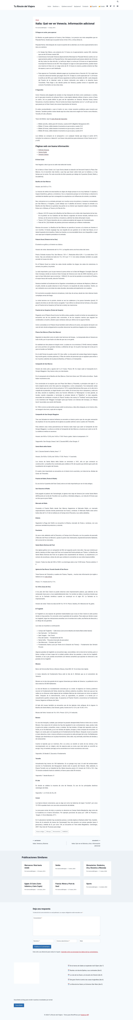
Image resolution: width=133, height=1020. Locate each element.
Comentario (38, 918)
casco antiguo (40, 831)
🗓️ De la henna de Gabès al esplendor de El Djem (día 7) (86, 966)
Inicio (49, 6)
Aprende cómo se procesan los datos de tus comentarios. (79, 952)
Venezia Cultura (43, 154)
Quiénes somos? (67, 6)
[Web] (89, 941)
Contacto (85, 6)
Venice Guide (42, 152)
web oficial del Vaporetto (59, 119)
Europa (48, 831)
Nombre (37, 941)
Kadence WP (85, 1015)
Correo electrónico (63, 941)
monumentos (56, 831)
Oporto (89, 884)
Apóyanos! (77, 6)
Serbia (57, 865)
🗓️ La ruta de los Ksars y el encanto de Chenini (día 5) (85, 975)
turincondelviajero (42, 27)
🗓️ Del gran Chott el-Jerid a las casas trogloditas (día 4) (85, 979)
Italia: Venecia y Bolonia (49, 841)
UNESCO (65, 831)
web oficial (48, 577)
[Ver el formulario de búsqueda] (117, 1)
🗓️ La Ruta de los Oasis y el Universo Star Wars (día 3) (85, 984)
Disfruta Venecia (43, 150)
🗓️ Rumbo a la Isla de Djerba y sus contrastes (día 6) (85, 970)
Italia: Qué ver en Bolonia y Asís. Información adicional (84, 843)
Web (81, 941)
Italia (37, 20)
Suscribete (19, 1005)
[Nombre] (43, 941)
